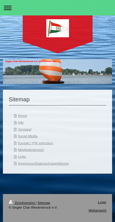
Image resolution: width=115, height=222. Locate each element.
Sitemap (44, 203)
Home (22, 115)
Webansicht (97, 210)
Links (22, 156)
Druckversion (22, 203)
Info (21, 122)
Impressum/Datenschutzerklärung (43, 163)
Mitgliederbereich (31, 149)
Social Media (28, 136)
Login (102, 202)
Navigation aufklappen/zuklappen (57, 7)
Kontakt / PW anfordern (35, 143)
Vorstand (24, 129)
